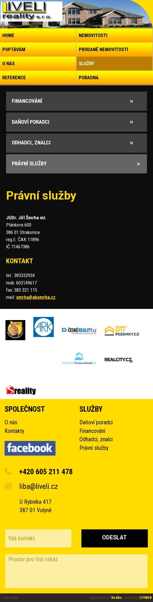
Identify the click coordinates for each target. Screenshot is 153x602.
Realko (116, 597)
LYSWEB (145, 597)
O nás (11, 422)
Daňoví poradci (96, 422)
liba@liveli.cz (38, 486)
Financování (92, 431)
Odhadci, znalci (96, 439)
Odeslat (114, 537)
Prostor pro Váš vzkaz (76, 571)
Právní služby (93, 448)
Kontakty (14, 431)
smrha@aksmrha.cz (36, 297)
